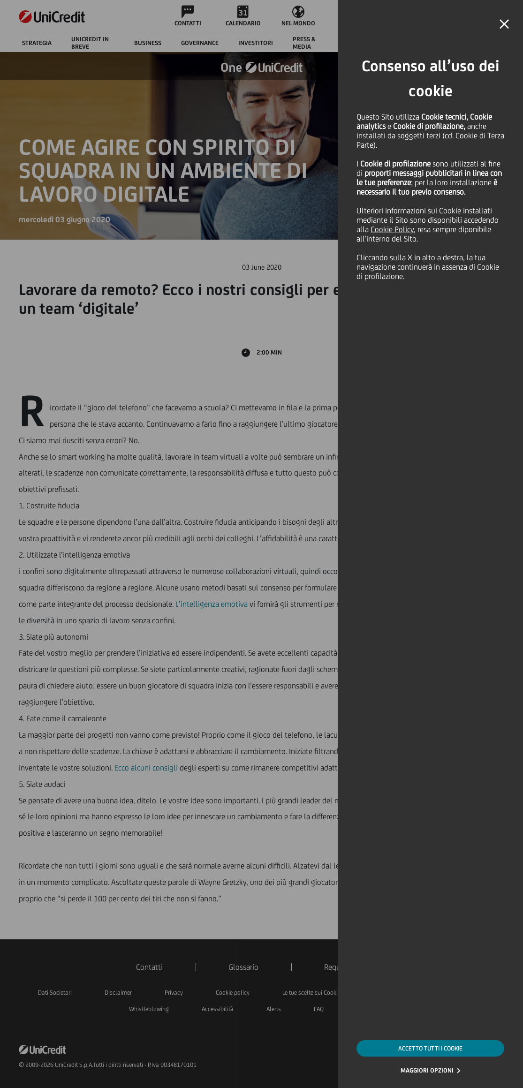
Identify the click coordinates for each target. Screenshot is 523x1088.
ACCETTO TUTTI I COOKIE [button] (430, 1048)
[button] (504, 24)
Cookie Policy (392, 229)
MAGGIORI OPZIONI (427, 1070)
